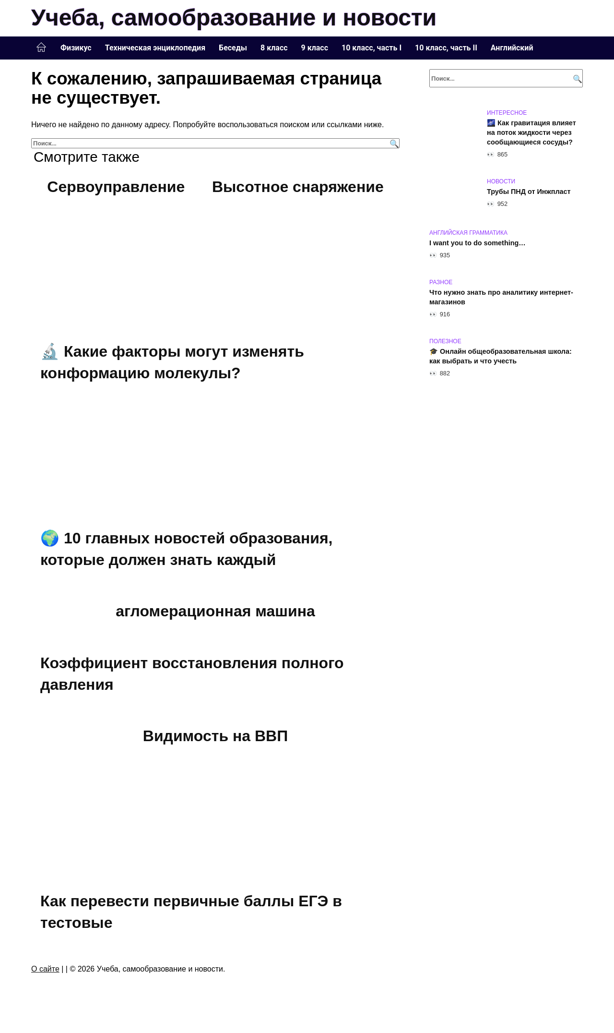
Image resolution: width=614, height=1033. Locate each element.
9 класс (314, 47)
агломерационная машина (215, 611)
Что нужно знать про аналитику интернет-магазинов (501, 297)
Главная (41, 47)
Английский (512, 47)
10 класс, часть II (446, 47)
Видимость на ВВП (215, 736)
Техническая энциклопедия (155, 47)
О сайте (45, 969)
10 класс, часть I (371, 47)
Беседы (233, 47)
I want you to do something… (477, 243)
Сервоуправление (116, 186)
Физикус (76, 47)
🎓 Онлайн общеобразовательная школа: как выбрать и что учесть (500, 356)
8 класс (273, 47)
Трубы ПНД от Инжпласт (529, 191)
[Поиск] (393, 143)
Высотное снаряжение (298, 186)
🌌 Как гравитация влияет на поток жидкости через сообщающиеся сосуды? (531, 132)
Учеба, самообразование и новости (234, 17)
